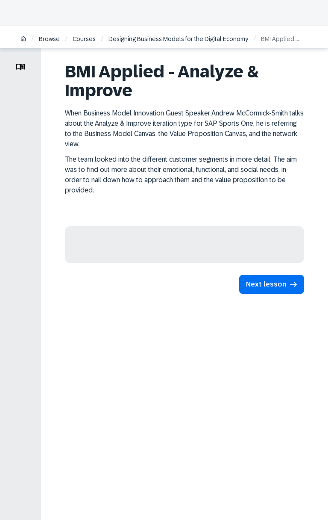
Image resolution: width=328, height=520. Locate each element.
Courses (84, 38)
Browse (49, 38)
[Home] (23, 39)
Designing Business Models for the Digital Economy (178, 38)
